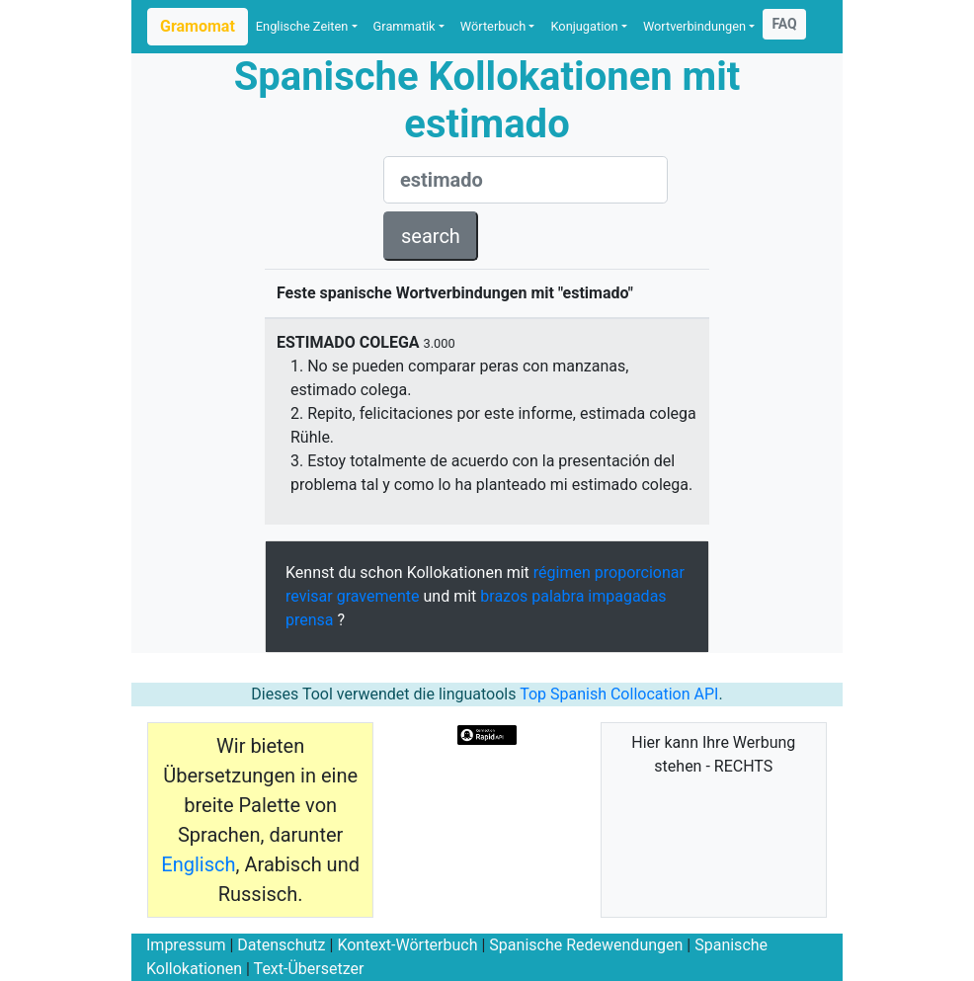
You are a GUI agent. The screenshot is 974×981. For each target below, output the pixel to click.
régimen (562, 572)
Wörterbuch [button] (493, 26)
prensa (309, 620)
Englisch (198, 864)
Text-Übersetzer (309, 968)
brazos (504, 596)
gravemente (378, 596)
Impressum (186, 945)
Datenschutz (281, 945)
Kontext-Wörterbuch (407, 945)
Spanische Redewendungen (586, 945)
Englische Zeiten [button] (302, 26)
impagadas (627, 596)
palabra (557, 596)
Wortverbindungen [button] (694, 26)
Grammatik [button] (404, 26)
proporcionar (640, 572)
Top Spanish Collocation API (619, 694)
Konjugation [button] (583, 26)
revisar (309, 596)
